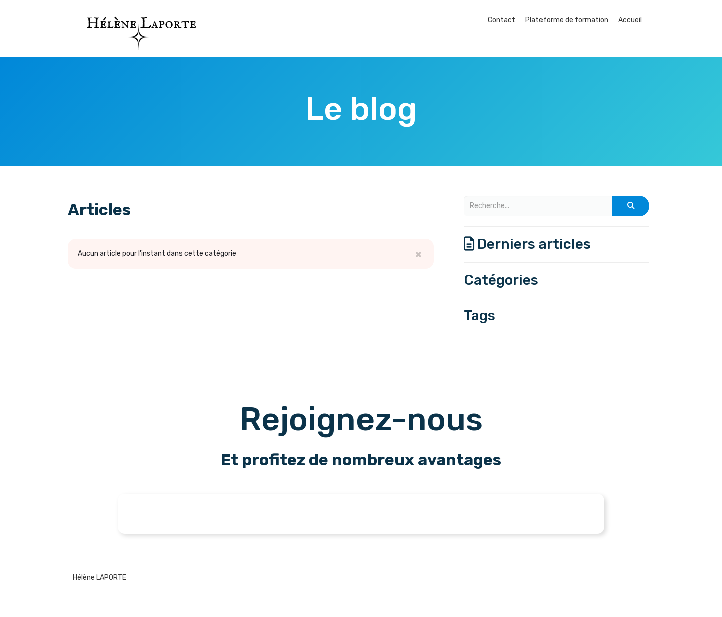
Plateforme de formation (566, 20)
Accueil (630, 20)
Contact (501, 20)
